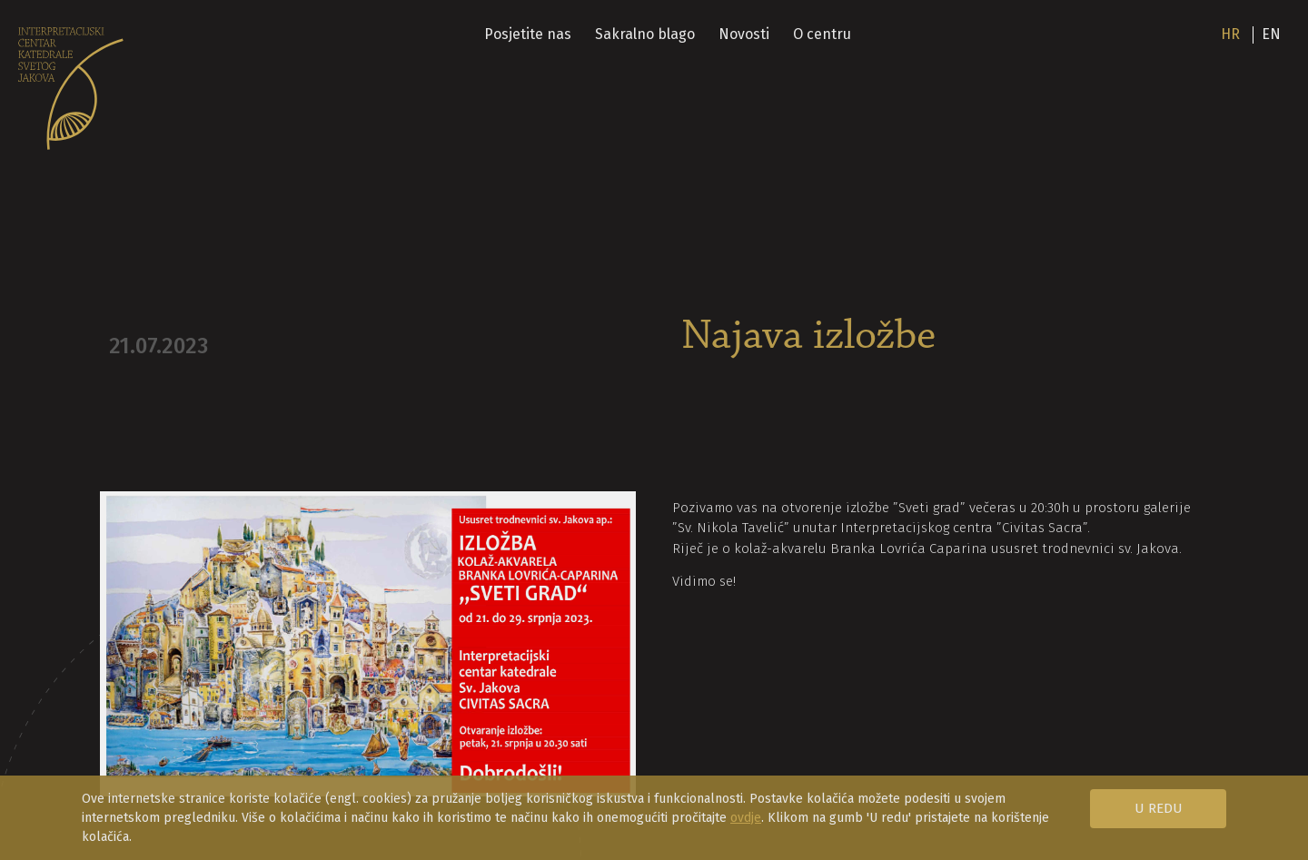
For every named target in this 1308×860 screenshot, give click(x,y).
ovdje (745, 817)
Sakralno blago (645, 34)
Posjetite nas (527, 34)
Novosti (743, 34)
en (1271, 34)
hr (1230, 34)
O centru (822, 34)
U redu (1159, 808)
